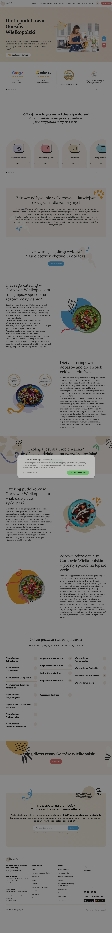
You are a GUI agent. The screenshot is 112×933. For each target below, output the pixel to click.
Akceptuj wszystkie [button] (78, 472)
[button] (30, 473)
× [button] (91, 457)
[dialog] (56, 466)
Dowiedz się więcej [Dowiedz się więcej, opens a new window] (48, 467)
